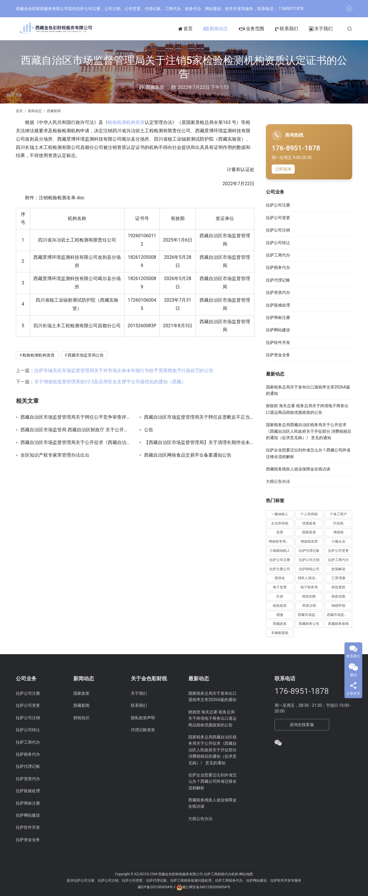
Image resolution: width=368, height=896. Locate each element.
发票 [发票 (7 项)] (279, 532)
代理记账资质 (143, 729)
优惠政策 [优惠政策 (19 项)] (309, 523)
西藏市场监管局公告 (86, 355)
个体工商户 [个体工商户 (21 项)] (338, 514)
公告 (148, 429)
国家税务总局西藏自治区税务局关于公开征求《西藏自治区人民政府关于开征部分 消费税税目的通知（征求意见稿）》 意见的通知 (308, 431)
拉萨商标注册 (278, 317)
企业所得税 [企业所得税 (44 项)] (279, 523)
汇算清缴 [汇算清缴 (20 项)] (338, 578)
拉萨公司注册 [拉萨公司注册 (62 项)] (279, 560)
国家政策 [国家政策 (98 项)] (309, 532)
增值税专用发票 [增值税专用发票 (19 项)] (281, 541)
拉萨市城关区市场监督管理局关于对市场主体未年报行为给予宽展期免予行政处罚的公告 (124, 370)
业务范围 (251, 28)
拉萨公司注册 (278, 205)
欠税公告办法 (278, 481)
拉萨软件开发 (278, 342)
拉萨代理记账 (278, 280)
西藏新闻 (155, 87)
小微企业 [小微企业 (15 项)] (338, 541)
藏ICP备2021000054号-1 (157, 887)
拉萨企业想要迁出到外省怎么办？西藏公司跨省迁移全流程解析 (212, 781)
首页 (185, 28)
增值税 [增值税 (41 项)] (338, 532)
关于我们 (321, 28)
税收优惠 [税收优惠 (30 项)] (338, 596)
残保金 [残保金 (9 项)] (280, 578)
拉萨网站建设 (278, 330)
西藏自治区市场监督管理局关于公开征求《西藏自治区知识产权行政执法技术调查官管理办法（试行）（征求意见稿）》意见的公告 (75, 442)
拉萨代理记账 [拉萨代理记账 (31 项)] (309, 551)
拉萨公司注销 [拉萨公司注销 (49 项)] (309, 560)
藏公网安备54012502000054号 (206, 887)
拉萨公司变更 (278, 217)
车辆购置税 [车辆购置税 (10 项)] (279, 633)
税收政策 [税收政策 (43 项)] (280, 606)
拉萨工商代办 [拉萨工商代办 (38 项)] (338, 560)
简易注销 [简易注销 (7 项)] (309, 606)
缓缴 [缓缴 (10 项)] (279, 615)
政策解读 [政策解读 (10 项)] (338, 569)
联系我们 (286, 28)
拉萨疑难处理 (278, 305)
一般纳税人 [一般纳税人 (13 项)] (279, 514)
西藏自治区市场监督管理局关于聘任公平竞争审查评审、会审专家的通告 (75, 417)
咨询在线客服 (302, 724)
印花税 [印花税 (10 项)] (338, 523)
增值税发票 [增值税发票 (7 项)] (309, 541)
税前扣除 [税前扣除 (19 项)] (309, 596)
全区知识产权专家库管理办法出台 (54, 455)
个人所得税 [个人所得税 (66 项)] (309, 514)
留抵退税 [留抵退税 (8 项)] (338, 587)
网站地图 (246, 874)
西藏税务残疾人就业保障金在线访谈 (298, 469)
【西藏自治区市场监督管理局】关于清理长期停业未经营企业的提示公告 (199, 442)
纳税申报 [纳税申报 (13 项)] (338, 606)
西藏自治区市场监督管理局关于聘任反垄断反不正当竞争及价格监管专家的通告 (199, 417)
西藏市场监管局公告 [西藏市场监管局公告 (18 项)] (339, 615)
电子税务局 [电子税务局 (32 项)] (309, 587)
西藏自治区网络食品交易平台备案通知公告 (187, 455)
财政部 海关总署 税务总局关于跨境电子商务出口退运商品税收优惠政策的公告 (212, 718)
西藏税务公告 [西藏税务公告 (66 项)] (309, 624)
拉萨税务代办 (278, 267)
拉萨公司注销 (278, 230)
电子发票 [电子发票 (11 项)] (280, 587)
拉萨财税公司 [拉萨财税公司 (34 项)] (309, 569)
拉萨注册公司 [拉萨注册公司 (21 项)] (279, 569)
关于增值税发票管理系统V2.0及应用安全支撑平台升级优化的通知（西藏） (110, 381)
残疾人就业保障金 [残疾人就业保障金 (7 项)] (310, 578)
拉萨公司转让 (278, 242)
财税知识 (81, 717)
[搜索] (349, 29)
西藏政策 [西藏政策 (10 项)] (280, 624)
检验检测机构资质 (126, 122)
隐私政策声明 (143, 717)
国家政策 (81, 693)
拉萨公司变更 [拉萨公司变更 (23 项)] (338, 551)
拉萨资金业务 (278, 355)
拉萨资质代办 (278, 292)
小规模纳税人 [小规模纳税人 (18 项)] (279, 551)
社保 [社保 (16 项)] (279, 596)
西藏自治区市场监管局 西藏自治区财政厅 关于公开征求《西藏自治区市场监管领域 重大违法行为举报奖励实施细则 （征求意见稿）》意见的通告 (75, 429)
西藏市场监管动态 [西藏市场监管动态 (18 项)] (310, 615)
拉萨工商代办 (278, 255)
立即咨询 (283, 169)
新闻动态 (216, 28)
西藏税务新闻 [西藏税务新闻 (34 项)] (338, 624)
